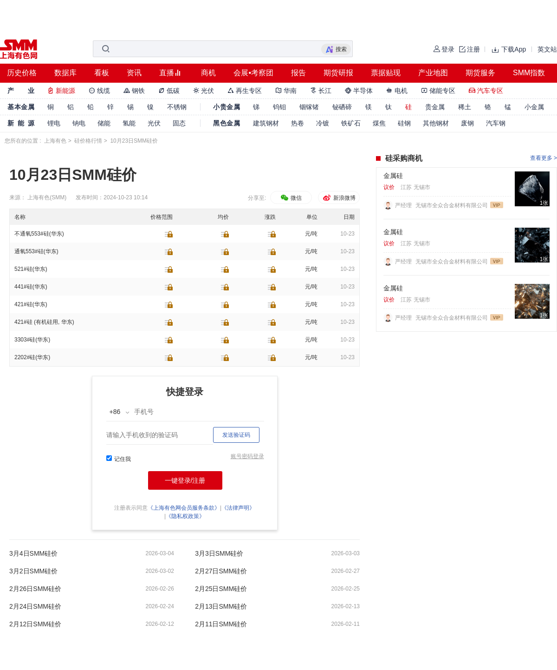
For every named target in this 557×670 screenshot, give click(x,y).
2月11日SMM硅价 (221, 624)
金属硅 (393, 175)
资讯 (134, 73)
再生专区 (244, 90)
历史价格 (22, 73)
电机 (397, 90)
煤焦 (379, 123)
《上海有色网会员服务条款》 (184, 508)
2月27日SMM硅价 (221, 571)
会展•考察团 (253, 73)
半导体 (359, 90)
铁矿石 (351, 123)
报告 (298, 73)
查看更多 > (543, 158)
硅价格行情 (88, 141)
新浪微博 (338, 198)
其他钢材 (436, 123)
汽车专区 (486, 90)
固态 (179, 123)
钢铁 (134, 90)
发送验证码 (236, 435)
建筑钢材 (266, 123)
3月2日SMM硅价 (33, 571)
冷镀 (322, 123)
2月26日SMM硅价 (35, 588)
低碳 (169, 90)
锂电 (53, 123)
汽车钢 (495, 123)
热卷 (297, 123)
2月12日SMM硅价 (35, 624)
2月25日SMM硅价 (221, 588)
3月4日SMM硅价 (33, 553)
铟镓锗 (309, 107)
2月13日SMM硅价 (221, 606)
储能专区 (438, 90)
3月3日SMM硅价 (219, 553)
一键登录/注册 (185, 480)
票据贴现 (386, 73)
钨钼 (279, 107)
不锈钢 (177, 107)
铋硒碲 (342, 107)
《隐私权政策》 (185, 516)
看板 (101, 73)
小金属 (534, 107)
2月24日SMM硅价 (35, 606)
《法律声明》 (238, 508)
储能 (103, 123)
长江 (320, 90)
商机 (208, 73)
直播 (166, 73)
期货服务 (480, 73)
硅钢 (404, 123)
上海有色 (55, 141)
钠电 (78, 123)
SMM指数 (529, 73)
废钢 (467, 123)
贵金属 (435, 107)
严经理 (404, 205)
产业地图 (433, 73)
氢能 (129, 123)
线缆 (99, 90)
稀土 (464, 107)
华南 (286, 90)
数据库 (65, 73)
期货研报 (338, 73)
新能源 (61, 90)
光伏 (203, 90)
